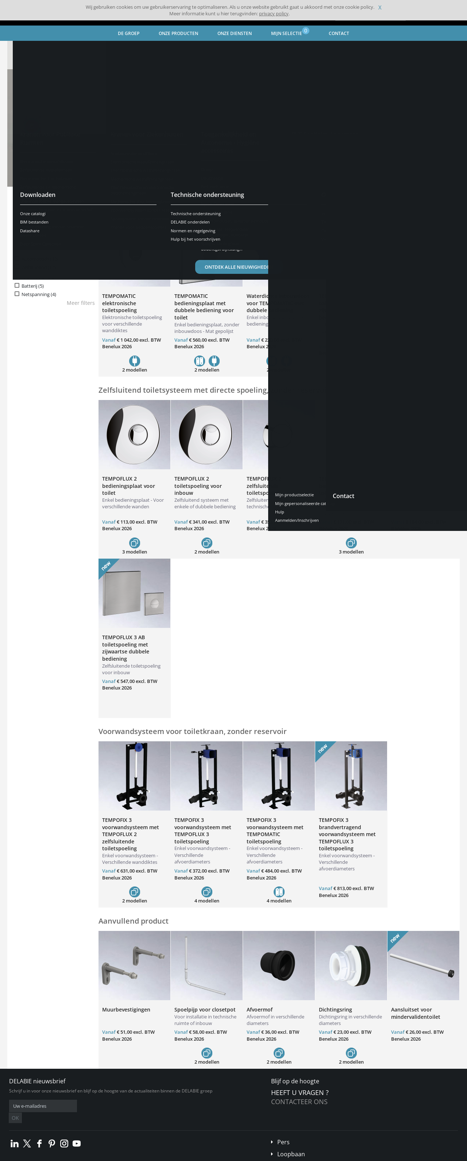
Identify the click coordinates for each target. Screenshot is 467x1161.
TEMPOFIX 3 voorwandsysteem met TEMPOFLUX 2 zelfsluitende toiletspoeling (130, 834)
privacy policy (274, 13)
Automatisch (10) (40, 259)
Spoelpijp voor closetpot (205, 1009)
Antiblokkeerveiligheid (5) (49, 232)
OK (124, 1106)
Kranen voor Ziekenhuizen (107, 47)
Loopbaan (291, 1143)
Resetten (77, 208)
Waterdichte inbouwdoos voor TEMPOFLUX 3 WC (422, 482)
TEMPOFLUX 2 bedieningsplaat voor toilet (128, 485)
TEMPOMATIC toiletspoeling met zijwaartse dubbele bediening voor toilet (345, 306)
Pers (283, 1131)
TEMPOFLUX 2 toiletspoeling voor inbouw (198, 485)
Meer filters (81, 302)
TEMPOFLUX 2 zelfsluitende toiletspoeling (264, 485)
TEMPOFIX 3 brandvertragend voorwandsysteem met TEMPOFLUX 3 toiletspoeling (347, 834)
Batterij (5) (33, 286)
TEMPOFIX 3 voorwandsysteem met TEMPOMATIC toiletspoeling (275, 830)
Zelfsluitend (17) (39, 267)
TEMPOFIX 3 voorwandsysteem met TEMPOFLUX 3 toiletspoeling (202, 830)
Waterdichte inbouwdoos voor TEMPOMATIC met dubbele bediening (278, 303)
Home (21, 47)
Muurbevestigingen (126, 1009)
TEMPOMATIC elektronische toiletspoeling (119, 303)
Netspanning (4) (39, 294)
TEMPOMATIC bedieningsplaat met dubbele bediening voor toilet (204, 306)
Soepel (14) (33, 240)
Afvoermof (260, 1009)
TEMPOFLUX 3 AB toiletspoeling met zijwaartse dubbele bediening (125, 648)
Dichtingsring (335, 1009)
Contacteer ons (299, 1101)
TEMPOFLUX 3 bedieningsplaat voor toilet (345, 485)
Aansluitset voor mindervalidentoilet (415, 1013)
